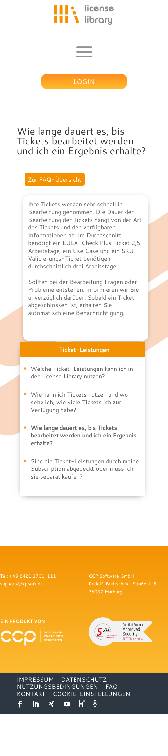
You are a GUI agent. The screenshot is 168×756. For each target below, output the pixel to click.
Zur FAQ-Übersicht (54, 179)
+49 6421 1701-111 (32, 618)
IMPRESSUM (35, 721)
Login (84, 81)
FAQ (111, 728)
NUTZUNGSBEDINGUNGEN (57, 728)
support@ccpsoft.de (21, 626)
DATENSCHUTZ (84, 721)
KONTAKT (31, 735)
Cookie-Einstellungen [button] (91, 735)
